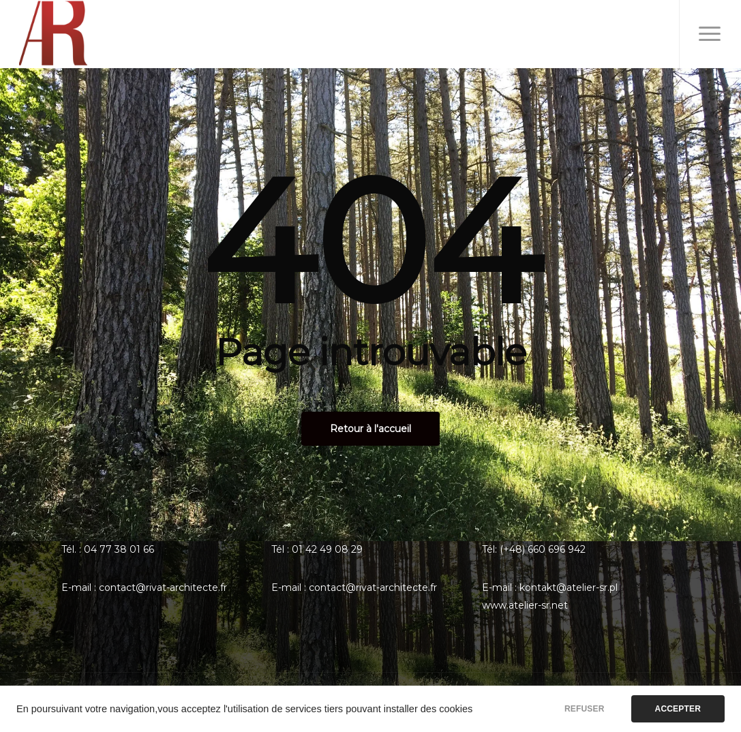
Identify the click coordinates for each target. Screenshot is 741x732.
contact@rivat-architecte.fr (163, 587)
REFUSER (584, 709)
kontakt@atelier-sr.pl (568, 587)
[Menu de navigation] (710, 34)
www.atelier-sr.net (525, 605)
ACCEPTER (678, 709)
